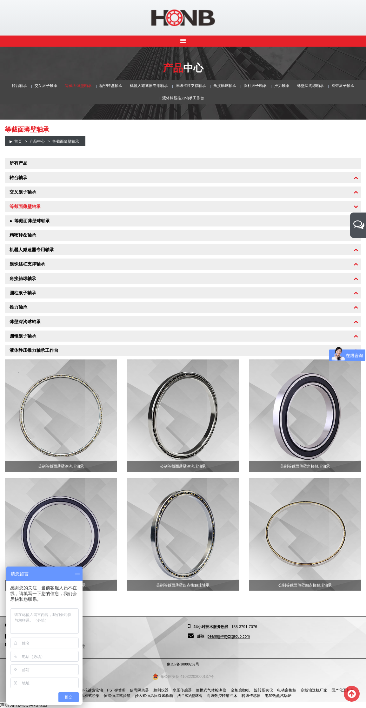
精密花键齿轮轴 (89, 690)
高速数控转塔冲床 (222, 695)
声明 (4, 704)
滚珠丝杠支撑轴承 (191, 85)
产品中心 (37, 141)
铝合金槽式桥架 (86, 695)
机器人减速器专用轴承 (149, 85)
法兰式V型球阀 (190, 695)
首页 (18, 141)
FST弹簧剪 (116, 690)
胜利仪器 (161, 690)
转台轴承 (19, 85)
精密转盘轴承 (110, 85)
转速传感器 (251, 695)
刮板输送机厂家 (314, 690)
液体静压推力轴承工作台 (183, 98)
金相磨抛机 (240, 690)
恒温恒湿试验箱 (117, 695)
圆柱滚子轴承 (255, 85)
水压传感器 (182, 690)
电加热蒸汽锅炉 (278, 695)
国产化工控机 (342, 690)
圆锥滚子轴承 (342, 85)
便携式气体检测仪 (211, 690)
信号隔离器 (139, 690)
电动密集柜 (286, 690)
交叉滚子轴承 (46, 85)
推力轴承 (281, 85)
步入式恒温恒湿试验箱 (154, 695)
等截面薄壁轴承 (78, 85)
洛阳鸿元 (19, 704)
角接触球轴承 (224, 85)
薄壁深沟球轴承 (310, 85)
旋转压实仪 (263, 690)
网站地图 (38, 704)
